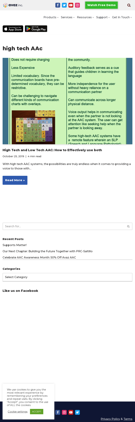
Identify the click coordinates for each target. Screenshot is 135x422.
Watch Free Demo (101, 5)
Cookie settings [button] (17, 411)
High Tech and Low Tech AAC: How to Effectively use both (52, 150)
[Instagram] (77, 5)
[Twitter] (64, 5)
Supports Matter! (15, 245)
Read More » (14, 181)
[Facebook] (57, 5)
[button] (57, 17)
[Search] (129, 5)
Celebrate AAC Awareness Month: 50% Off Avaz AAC (39, 257)
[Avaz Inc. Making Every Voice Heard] (13, 5)
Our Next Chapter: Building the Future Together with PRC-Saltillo (48, 251)
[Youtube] (70, 5)
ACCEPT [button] (36, 411)
